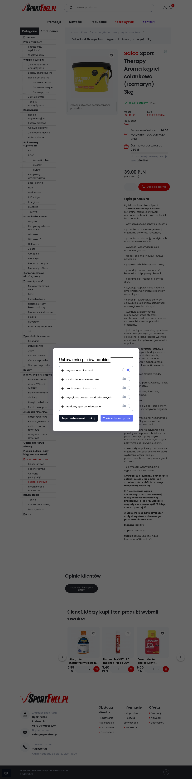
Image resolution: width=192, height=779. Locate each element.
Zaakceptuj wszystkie (116, 418)
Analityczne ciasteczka (80, 388)
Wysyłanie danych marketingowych (88, 397)
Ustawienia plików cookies (84, 359)
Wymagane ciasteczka (80, 370)
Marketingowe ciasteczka (82, 379)
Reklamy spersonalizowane (83, 406)
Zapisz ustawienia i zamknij (78, 418)
